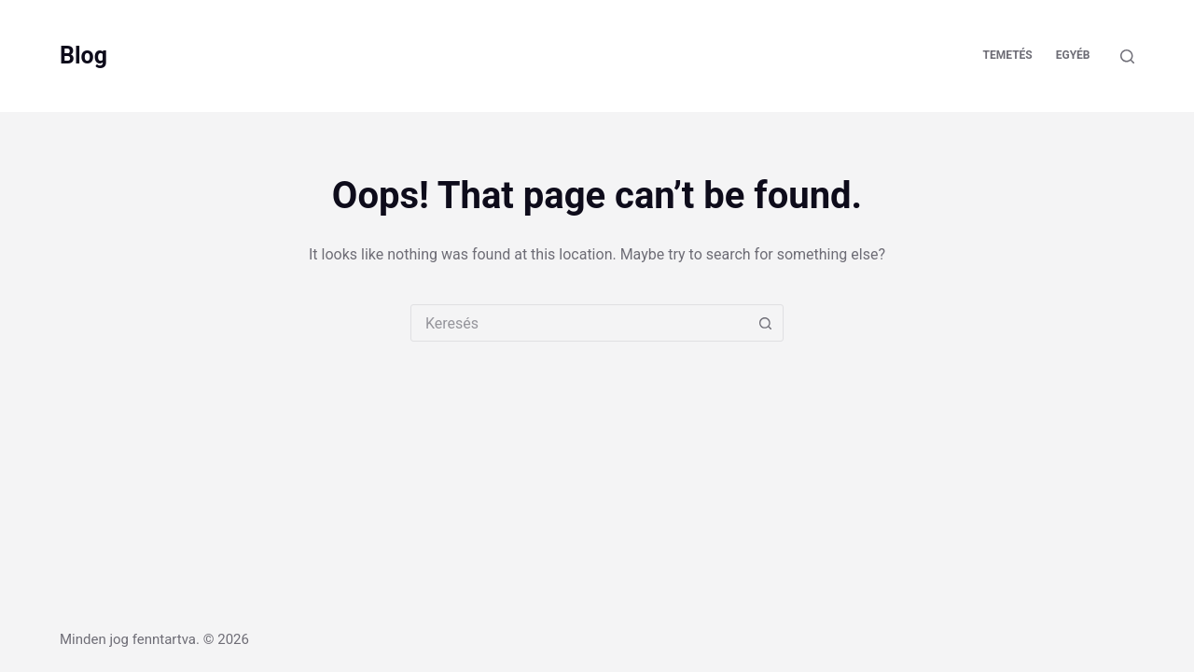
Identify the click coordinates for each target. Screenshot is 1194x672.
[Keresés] (1127, 56)
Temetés (1008, 55)
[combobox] (579, 323)
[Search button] (765, 323)
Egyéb (1073, 55)
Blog (83, 55)
